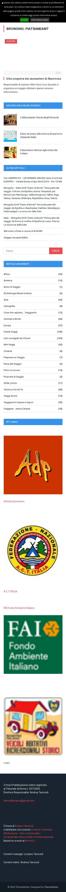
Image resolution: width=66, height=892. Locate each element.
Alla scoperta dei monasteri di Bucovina (33, 78)
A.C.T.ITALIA (10, 591)
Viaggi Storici (10, 396)
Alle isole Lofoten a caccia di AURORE (23, 231)
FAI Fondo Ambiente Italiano (19, 608)
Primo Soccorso (12, 370)
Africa (7, 274)
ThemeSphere (51, 887)
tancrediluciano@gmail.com (19, 800)
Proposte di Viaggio (14, 376)
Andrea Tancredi (23, 826)
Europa (11, 41)
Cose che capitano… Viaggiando (20, 312)
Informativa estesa (39, 19)
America (8, 280)
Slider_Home (10, 383)
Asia (6, 299)
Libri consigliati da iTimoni (17, 338)
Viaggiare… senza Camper (17, 408)
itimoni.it (30, 840)
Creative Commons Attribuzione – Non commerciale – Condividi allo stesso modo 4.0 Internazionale (28, 833)
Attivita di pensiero (14, 501)
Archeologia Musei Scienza (18, 293)
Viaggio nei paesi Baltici (16, 237)
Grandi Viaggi (10, 331)
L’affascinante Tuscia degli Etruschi (39, 117)
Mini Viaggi (9, 344)
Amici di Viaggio (12, 287)
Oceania (8, 351)
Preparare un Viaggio (14, 357)
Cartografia (9, 306)
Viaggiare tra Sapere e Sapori (18, 402)
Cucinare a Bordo (12, 319)
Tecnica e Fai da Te (13, 389)
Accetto (24, 19)
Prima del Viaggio (12, 364)
